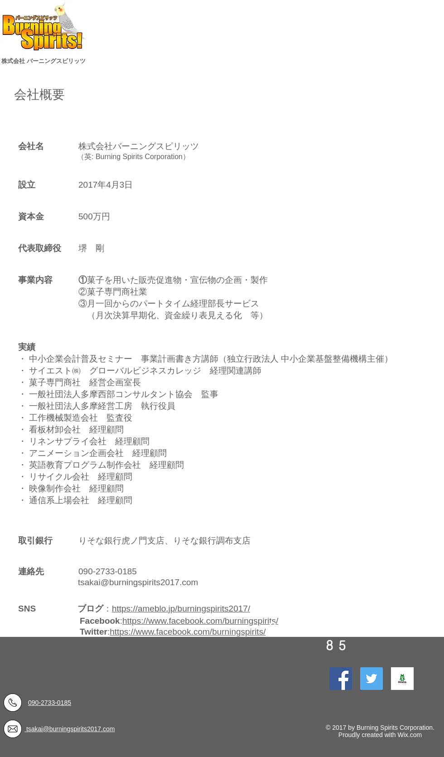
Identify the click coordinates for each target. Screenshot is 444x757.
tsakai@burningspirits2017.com (138, 582)
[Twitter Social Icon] (371, 678)
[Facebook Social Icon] (340, 678)
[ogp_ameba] (402, 678)
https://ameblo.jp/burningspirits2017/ (181, 608)
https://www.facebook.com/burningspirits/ (200, 621)
